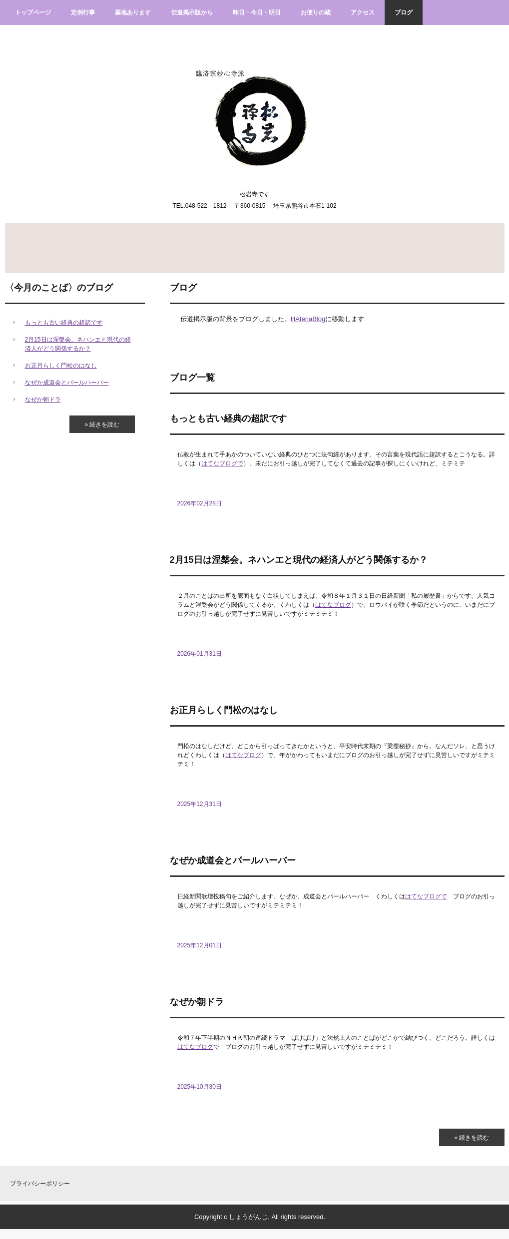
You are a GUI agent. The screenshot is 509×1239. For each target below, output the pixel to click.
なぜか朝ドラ (197, 1002)
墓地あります (133, 12)
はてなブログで (222, 463)
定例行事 (83, 12)
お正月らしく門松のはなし (224, 710)
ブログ (404, 12)
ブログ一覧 (192, 378)
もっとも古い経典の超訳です (228, 418)
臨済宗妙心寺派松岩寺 (254, 110)
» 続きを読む (471, 1137)
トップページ (33, 12)
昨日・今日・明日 (257, 12)
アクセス (363, 12)
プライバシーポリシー (40, 1183)
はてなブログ (333, 604)
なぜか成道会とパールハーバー (233, 860)
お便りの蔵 (316, 12)
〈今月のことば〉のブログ (59, 288)
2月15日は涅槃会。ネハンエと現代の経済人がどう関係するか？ (299, 560)
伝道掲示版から (192, 12)
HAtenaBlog (308, 319)
